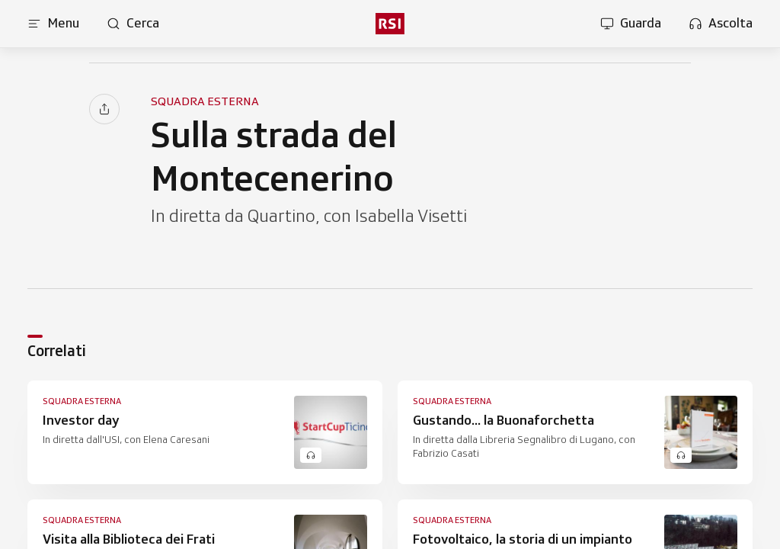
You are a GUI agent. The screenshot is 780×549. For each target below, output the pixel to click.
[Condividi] (104, 109)
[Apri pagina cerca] (133, 23)
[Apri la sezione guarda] (631, 23)
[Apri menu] (53, 23)
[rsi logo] (390, 23)
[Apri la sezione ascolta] (720, 23)
